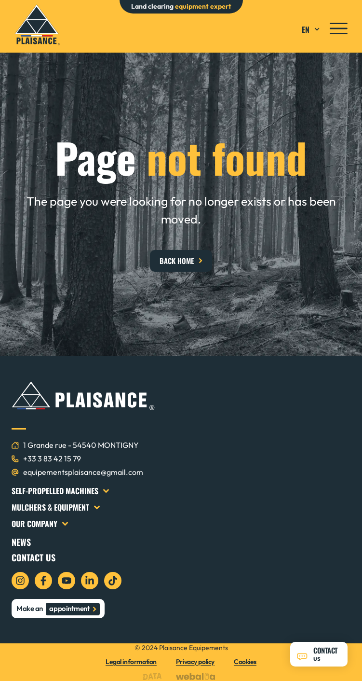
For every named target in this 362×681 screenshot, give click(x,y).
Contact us (33, 557)
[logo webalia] (198, 676)
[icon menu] (339, 28)
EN (312, 29)
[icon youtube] (66, 580)
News (21, 542)
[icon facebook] (43, 580)
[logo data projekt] (154, 676)
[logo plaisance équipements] (37, 25)
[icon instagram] (20, 580)
